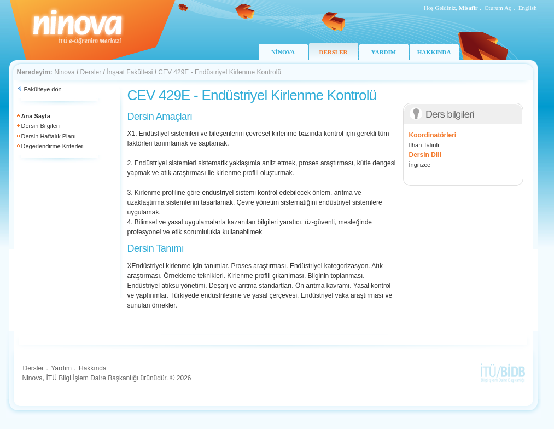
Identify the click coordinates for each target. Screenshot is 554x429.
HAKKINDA (434, 52)
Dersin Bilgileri (40, 126)
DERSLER (333, 52)
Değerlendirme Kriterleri (53, 146)
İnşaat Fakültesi (130, 72)
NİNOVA (283, 52)
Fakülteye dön (43, 89)
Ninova (64, 72)
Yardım (61, 368)
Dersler (91, 72)
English (527, 7)
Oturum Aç (498, 7)
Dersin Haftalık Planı (48, 136)
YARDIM (383, 52)
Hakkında (93, 368)
